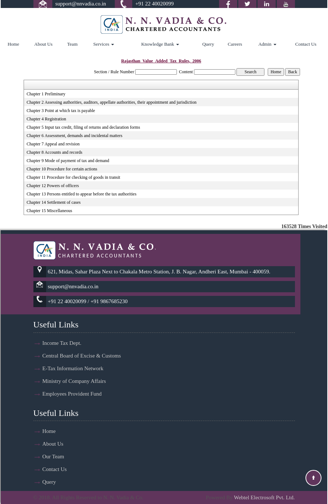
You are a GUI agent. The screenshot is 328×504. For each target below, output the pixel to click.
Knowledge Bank (160, 44)
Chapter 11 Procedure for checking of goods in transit (73, 177)
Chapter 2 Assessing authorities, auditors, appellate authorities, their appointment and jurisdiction (112, 102)
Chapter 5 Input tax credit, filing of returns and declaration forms (83, 127)
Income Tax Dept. (61, 336)
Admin (267, 44)
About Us (43, 44)
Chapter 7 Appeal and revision (53, 143)
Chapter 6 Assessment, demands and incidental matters (74, 135)
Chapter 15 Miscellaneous (49, 210)
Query (208, 44)
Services (103, 44)
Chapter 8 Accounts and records (54, 152)
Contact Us (305, 44)
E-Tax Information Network (73, 362)
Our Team (53, 450)
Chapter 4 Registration (46, 118)
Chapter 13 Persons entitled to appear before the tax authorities (81, 194)
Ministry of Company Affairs (74, 374)
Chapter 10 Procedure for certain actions (62, 169)
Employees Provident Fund (72, 387)
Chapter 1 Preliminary (46, 93)
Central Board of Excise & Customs (81, 349)
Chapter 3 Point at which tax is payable (61, 110)
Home (13, 44)
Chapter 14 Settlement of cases (54, 202)
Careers (235, 44)
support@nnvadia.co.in (80, 4)
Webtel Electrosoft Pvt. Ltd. (264, 497)
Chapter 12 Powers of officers (53, 185)
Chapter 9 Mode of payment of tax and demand (68, 160)
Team (72, 44)
